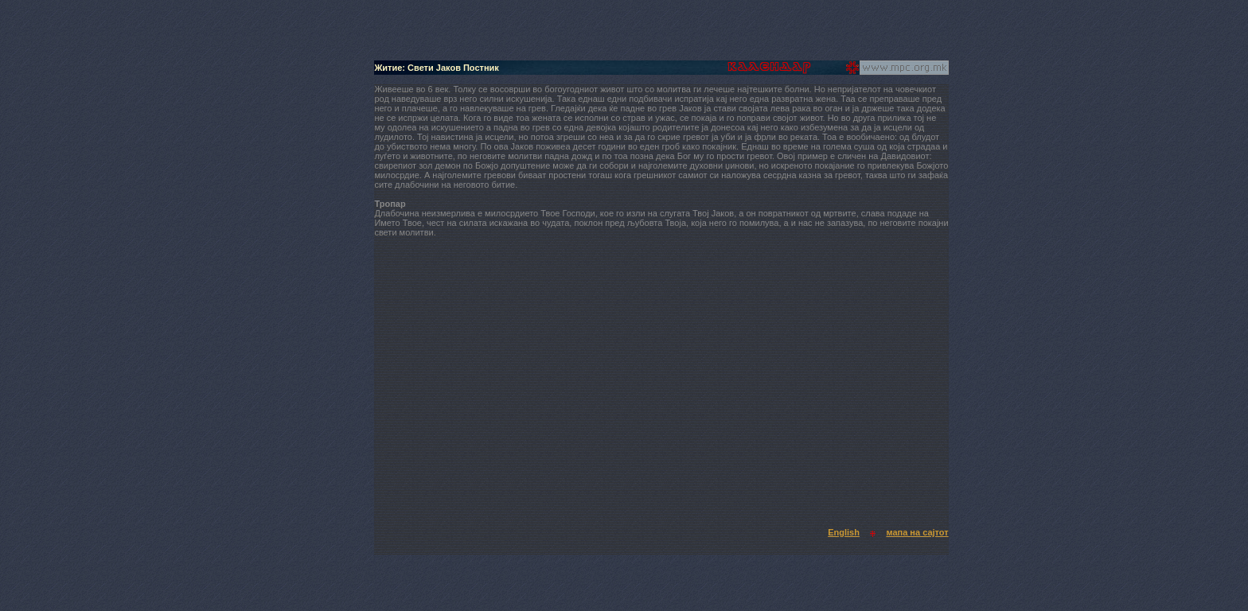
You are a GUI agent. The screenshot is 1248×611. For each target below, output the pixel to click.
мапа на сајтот (917, 532)
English (844, 532)
